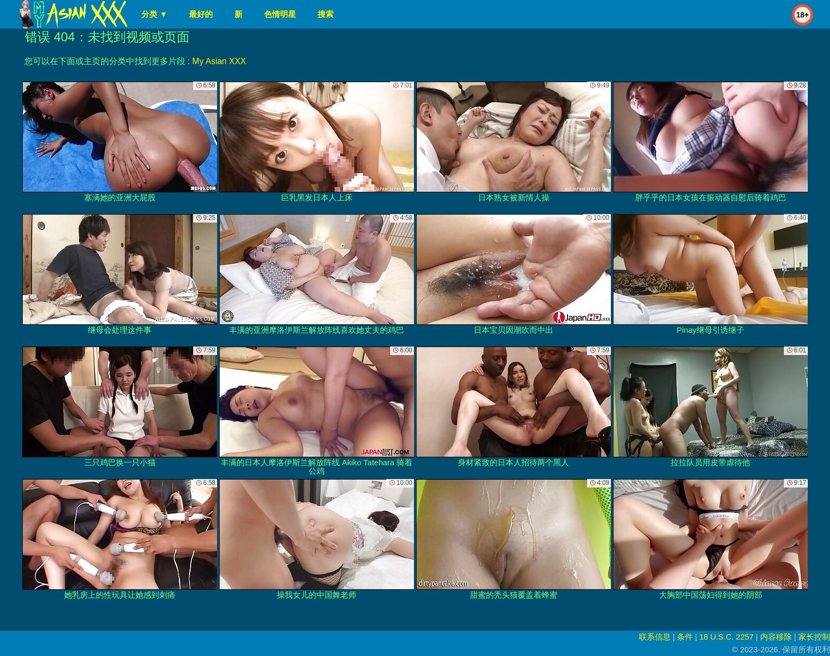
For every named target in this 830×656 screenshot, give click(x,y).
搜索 (325, 14)
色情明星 (280, 14)
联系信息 (655, 636)
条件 (685, 636)
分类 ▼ (154, 14)
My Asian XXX (219, 61)
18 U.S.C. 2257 (726, 636)
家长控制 (814, 636)
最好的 (201, 14)
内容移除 (776, 636)
